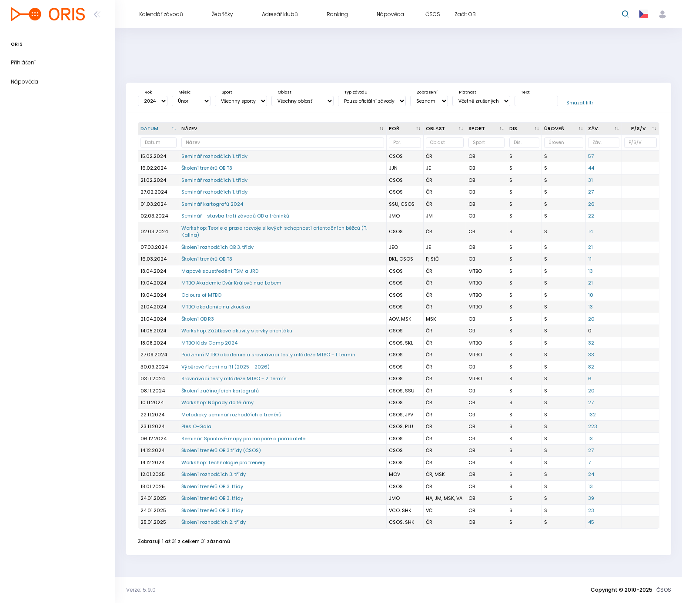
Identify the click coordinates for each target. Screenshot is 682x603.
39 (591, 498)
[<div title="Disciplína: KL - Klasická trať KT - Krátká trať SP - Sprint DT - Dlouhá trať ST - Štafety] (524, 129)
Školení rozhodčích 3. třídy (213, 474)
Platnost (467, 92)
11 (590, 258)
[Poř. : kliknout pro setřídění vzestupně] (405, 129)
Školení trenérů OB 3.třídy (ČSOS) (221, 450)
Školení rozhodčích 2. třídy (213, 522)
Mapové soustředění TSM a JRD (219, 271)
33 (591, 354)
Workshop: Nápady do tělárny (217, 402)
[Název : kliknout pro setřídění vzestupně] (283, 129)
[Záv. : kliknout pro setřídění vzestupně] (604, 129)
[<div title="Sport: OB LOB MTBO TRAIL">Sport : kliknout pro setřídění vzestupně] (486, 129)
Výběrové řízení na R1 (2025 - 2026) (225, 366)
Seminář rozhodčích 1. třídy (214, 156)
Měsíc (184, 92)
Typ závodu (356, 92)
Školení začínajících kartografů (220, 390)
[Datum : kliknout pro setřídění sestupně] (158, 129)
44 (591, 167)
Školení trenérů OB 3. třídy (212, 486)
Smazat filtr (579, 103)
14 (590, 231)
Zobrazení (427, 92)
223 (592, 426)
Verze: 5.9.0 (141, 589)
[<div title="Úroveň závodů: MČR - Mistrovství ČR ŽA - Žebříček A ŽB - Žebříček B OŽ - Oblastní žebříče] (564, 129)
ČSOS (663, 589)
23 (591, 510)
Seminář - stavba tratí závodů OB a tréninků (235, 215)
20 (591, 318)
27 (591, 191)
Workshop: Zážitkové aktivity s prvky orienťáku (236, 330)
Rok (148, 92)
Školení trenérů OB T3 (206, 167)
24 (591, 474)
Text (525, 92)
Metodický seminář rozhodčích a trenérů (231, 414)
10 (590, 294)
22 (591, 215)
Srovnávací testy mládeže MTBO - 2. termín (234, 378)
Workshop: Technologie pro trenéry (223, 462)
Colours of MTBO (201, 294)
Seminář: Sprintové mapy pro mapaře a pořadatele (243, 438)
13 (590, 271)
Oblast (284, 92)
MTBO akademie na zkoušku (215, 306)
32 (591, 342)
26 (591, 204)
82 (591, 366)
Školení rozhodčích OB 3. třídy (217, 247)
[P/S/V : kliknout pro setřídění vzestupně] (640, 129)
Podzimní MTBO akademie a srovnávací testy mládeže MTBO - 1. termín (268, 354)
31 (590, 180)
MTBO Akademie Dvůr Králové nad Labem (231, 282)
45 (591, 522)
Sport (226, 92)
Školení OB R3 (197, 318)
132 (592, 414)
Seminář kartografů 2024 (212, 204)
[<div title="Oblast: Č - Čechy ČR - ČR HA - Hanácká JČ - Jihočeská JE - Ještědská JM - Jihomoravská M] (445, 129)
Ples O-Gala (196, 426)
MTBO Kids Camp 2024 (209, 342)
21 (590, 247)
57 (591, 156)
